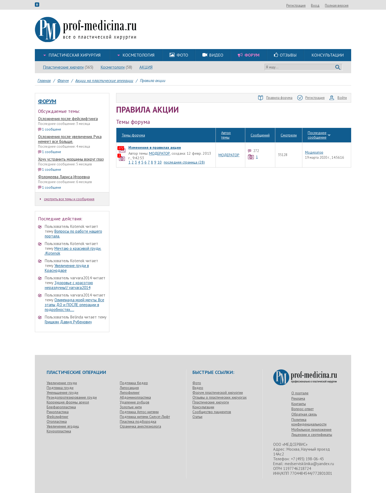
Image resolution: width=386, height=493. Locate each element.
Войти (338, 97)
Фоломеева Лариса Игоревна (64, 176)
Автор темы (226, 125)
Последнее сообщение (317, 125)
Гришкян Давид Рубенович (68, 321)
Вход (344, 5)
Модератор (314, 143)
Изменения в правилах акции (154, 137)
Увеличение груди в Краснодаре (67, 268)
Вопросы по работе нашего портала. (73, 234)
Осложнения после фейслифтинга (68, 118)
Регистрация (325, 5)
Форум (47, 101)
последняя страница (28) (184, 152)
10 (159, 152)
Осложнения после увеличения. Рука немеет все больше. (70, 139)
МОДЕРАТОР (159, 143)
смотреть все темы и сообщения (67, 199)
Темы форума (133, 125)
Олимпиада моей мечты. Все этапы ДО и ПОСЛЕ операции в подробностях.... (74, 304)
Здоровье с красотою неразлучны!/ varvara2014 (69, 285)
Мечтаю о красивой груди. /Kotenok (73, 251)
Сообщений (260, 125)
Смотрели (289, 125)
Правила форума (275, 97)
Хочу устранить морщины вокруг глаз (71, 159)
